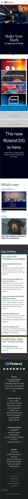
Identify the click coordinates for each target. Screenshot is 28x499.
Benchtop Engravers (14, 415)
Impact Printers (14, 420)
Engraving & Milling (14, 398)
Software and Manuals (14, 462)
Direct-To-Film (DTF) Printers (14, 388)
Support (14, 449)
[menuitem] (25, 2)
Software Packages (14, 427)
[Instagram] (11, 369)
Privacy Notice (14, 476)
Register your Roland (14, 459)
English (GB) (5, 490)
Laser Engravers (14, 417)
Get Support (14, 452)
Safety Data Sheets (14, 464)
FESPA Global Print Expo (10, 346)
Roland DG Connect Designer (14, 437)
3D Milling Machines (14, 408)
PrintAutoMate (14, 435)
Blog (4, 216)
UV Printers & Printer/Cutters (14, 383)
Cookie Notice (14, 479)
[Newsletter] (4, 369)
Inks (14, 391)
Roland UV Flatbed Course (10, 313)
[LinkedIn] (24, 369)
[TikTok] (14, 369)
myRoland (14, 457)
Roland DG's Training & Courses (13, 258)
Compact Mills (14, 410)
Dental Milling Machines (14, 413)
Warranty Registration (14, 483)
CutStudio (14, 440)
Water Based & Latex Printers (14, 386)
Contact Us (14, 486)
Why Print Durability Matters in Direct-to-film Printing (14, 237)
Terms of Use (14, 481)
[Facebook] (7, 369)
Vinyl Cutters (14, 401)
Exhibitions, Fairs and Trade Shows (12, 340)
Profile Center (14, 466)
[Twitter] (17, 369)
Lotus (4, 212)
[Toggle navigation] (2, 2)
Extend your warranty (14, 454)
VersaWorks (14, 430)
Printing (14, 377)
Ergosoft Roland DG (14, 442)
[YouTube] (21, 369)
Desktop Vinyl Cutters (14, 403)
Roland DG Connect (14, 432)
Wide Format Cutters (14, 406)
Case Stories (7, 189)
